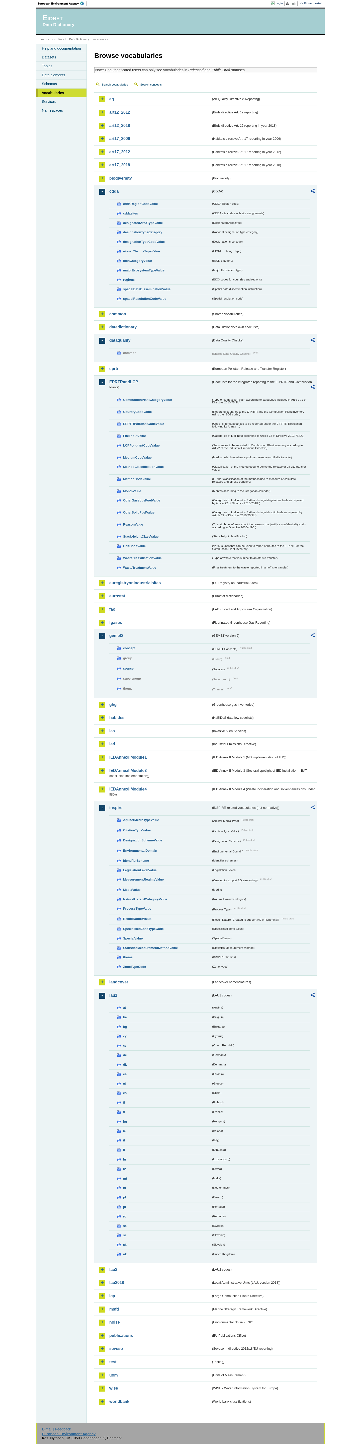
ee (125, 1074)
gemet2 (116, 635)
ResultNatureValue (137, 919)
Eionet (61, 39)
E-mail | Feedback (56, 1429)
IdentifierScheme (136, 860)
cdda (114, 191)
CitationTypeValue (137, 830)
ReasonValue (133, 524)
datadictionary (123, 327)
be (125, 1017)
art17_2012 (119, 152)
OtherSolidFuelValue (138, 512)
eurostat (117, 596)
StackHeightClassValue (141, 536)
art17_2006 (119, 138)
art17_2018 (119, 165)
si (124, 1235)
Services (49, 102)
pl (124, 1197)
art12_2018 (119, 125)
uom (113, 1375)
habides (116, 717)
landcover (118, 982)
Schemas (49, 84)
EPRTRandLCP (123, 382)
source (128, 668)
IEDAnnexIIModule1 (128, 757)
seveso (116, 1348)
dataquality (119, 340)
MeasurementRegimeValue (143, 879)
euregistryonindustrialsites (135, 583)
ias (112, 731)
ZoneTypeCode (134, 967)
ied (112, 744)
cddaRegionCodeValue (140, 204)
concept (129, 648)
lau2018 (116, 1282)
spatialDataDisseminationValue (146, 289)
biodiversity (120, 178)
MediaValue (132, 890)
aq (111, 99)
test (112, 1362)
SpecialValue (133, 938)
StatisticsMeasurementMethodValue (150, 948)
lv (124, 1169)
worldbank (119, 1401)
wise (113, 1388)
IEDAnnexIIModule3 (128, 770)
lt (124, 1150)
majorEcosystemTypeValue (143, 270)
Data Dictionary (79, 39)
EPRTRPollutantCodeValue (143, 424)
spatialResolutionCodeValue (144, 299)
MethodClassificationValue (143, 467)
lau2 (113, 1269)
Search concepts (151, 84)
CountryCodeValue (137, 412)
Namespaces (52, 110)
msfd (114, 1309)
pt (124, 1207)
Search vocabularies (115, 84)
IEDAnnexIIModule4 (128, 789)
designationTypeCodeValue (144, 242)
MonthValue (132, 491)
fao (112, 609)
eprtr (113, 369)
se (125, 1226)
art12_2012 (119, 112)
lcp (112, 1296)
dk (125, 1064)
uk (125, 1254)
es (125, 1093)
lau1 (113, 995)
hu (125, 1121)
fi (124, 1102)
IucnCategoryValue (137, 261)
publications (121, 1335)
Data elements (53, 75)
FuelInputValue (134, 436)
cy (125, 1036)
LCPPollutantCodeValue (141, 445)
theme (128, 957)
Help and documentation (61, 48)
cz (125, 1045)
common (117, 314)
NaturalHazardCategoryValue (145, 899)
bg (125, 1027)
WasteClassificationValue (142, 558)
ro (124, 1216)
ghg (113, 704)
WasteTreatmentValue (139, 567)
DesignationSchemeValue (142, 840)
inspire (115, 808)
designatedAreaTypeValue (143, 223)
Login (279, 3)
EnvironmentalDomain (140, 850)
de (125, 1055)
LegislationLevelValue (140, 870)
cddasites (130, 213)
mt (125, 1178)
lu (124, 1159)
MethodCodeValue (137, 479)
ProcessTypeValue (137, 908)
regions (129, 279)
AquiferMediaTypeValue (141, 820)
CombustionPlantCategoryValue (147, 400)
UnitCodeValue (134, 546)
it (124, 1140)
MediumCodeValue (137, 457)
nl (124, 1188)
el (124, 1084)
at (124, 1007)
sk (125, 1245)
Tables (47, 66)
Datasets (49, 57)
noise (114, 1322)
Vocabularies (53, 93)
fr (124, 1112)
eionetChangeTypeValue (141, 251)
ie (124, 1131)
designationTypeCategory (142, 232)
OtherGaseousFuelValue (141, 500)
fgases (115, 622)
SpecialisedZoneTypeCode (143, 929)
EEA (62, 3)
